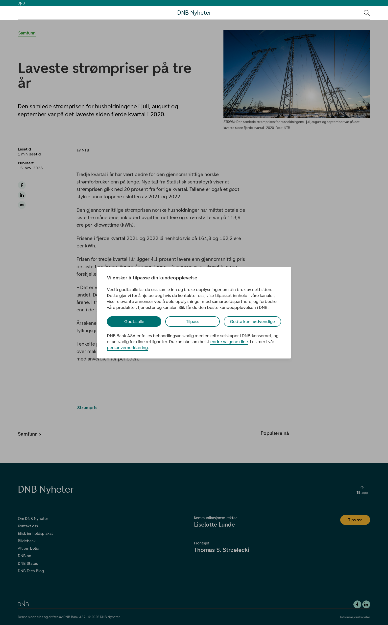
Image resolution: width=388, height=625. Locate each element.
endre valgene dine (229, 341)
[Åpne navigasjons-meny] (20, 13)
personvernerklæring (127, 347)
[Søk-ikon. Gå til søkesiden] (366, 13)
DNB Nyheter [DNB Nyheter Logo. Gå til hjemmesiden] (194, 12)
